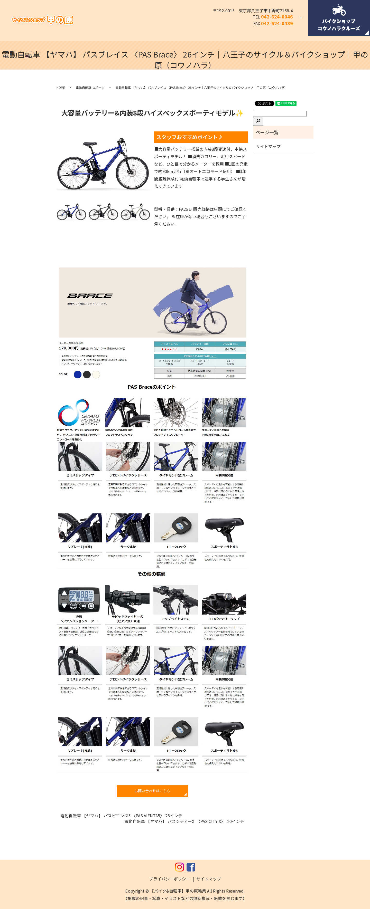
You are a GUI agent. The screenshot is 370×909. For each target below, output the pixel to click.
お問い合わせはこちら (152, 790)
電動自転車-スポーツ (90, 87)
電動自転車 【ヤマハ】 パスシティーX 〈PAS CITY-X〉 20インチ (184, 821)
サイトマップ (268, 146)
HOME (61, 87)
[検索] (258, 121)
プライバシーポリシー (169, 879)
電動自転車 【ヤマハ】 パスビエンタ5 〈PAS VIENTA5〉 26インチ (121, 815)
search (304, 21)
